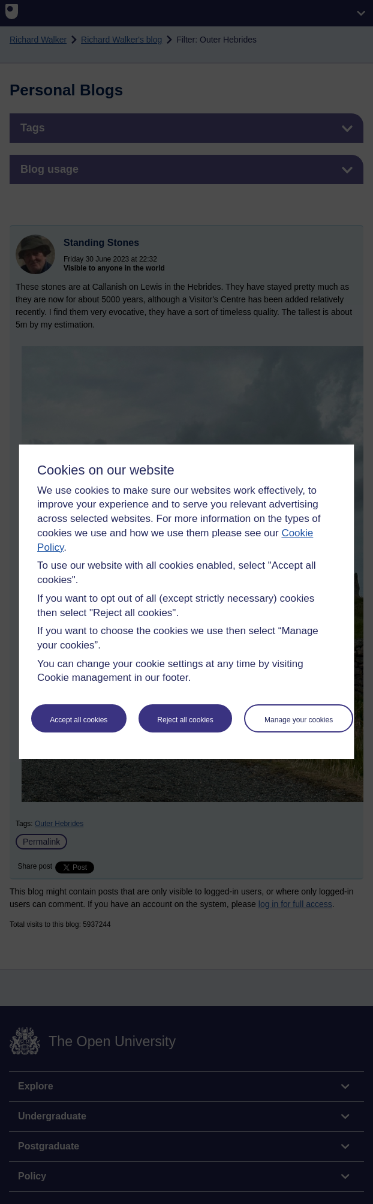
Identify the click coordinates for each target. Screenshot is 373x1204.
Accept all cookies (78, 720)
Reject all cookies (185, 720)
